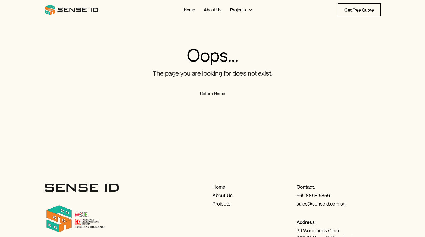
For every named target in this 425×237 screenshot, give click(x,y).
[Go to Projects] (242, 10)
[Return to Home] (71, 9)
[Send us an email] (339, 203)
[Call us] (339, 195)
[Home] (254, 187)
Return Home (212, 93)
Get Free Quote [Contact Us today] (359, 10)
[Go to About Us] (212, 10)
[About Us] (254, 195)
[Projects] (254, 203)
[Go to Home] (189, 10)
